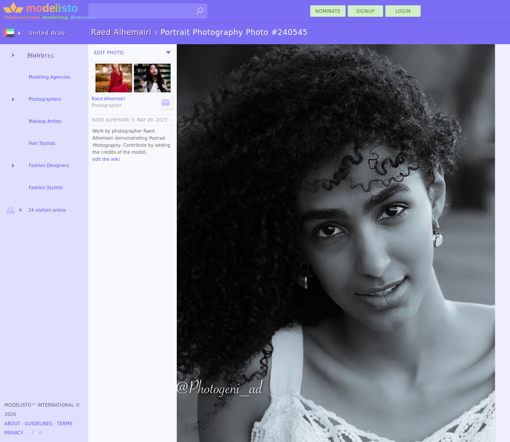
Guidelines (39, 423)
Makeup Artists (45, 121)
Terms (64, 423)
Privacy (13, 433)
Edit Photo (109, 52)
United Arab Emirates (46, 37)
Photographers (45, 99)
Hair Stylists (42, 143)
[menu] (168, 53)
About (12, 423)
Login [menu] (403, 11)
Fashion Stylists (46, 187)
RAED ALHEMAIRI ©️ (113, 120)
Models (36, 55)
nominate (328, 11)
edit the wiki (106, 159)
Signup (366, 11)
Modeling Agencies (49, 77)
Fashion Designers (49, 165)
